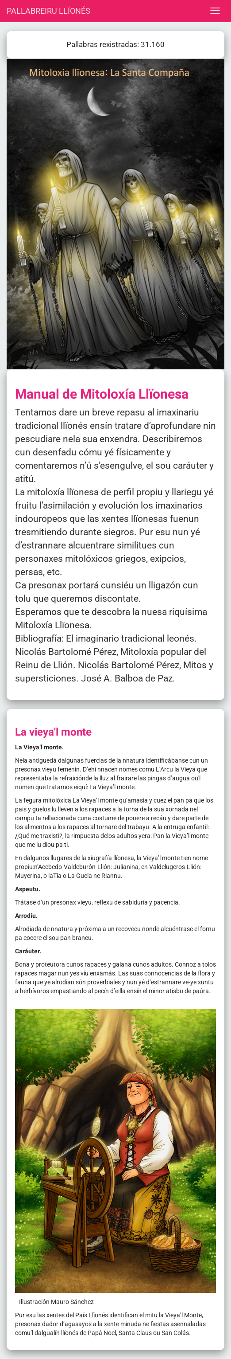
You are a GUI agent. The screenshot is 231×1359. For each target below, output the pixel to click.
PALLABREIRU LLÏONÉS (48, 11)
